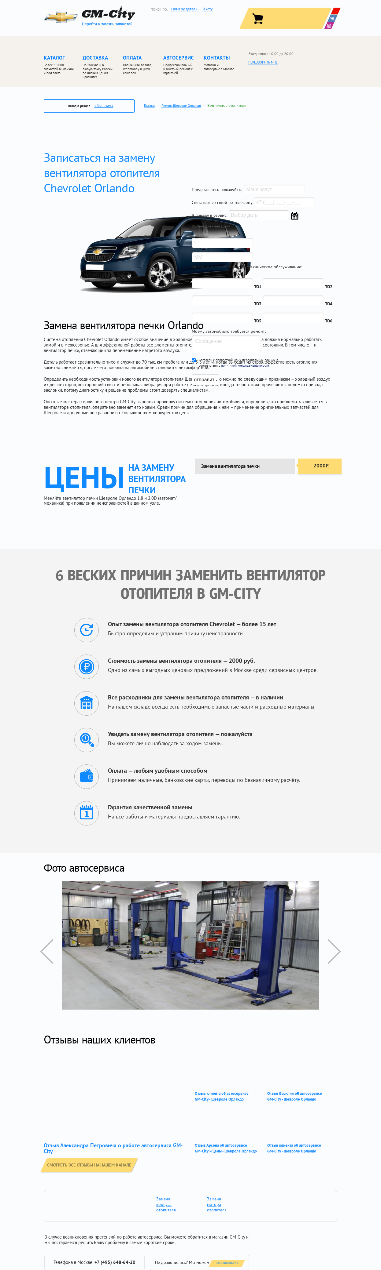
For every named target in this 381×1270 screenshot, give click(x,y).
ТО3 (257, 304)
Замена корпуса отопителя (164, 1204)
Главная (149, 105)
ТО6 (328, 321)
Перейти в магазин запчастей (107, 24)
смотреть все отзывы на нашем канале (93, 1164)
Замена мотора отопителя (214, 1204)
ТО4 (328, 304)
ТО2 (328, 286)
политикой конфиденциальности (245, 365)
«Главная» (103, 105)
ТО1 (257, 286)
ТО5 (257, 321)
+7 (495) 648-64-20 (114, 1262)
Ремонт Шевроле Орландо (181, 105)
